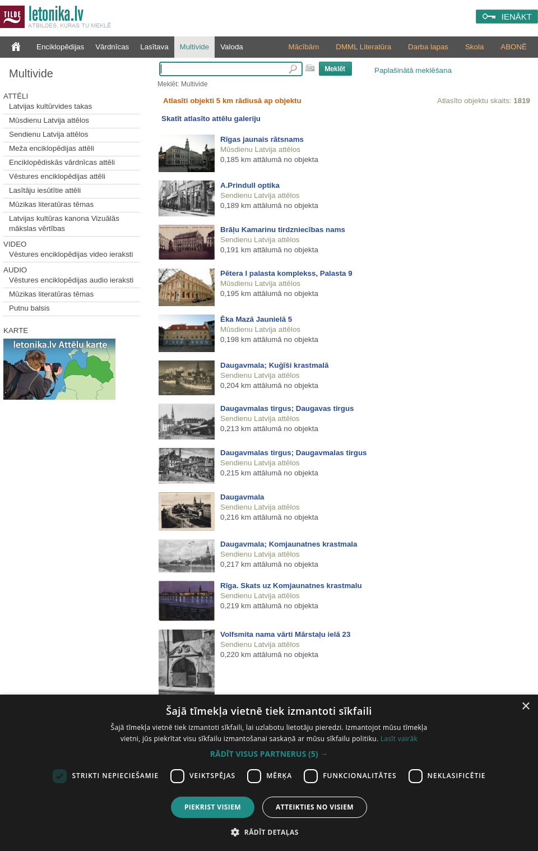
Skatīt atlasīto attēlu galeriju (211, 118)
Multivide (195, 47)
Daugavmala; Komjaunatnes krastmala (288, 544)
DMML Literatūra (363, 47)
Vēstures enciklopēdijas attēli (57, 176)
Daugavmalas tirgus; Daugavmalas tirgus (293, 452)
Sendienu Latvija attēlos (49, 134)
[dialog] (269, 773)
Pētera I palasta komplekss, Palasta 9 (286, 273)
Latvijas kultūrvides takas (50, 106)
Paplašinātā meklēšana (413, 70)
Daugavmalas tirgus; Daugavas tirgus (287, 408)
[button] (269, 754)
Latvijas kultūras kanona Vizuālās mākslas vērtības (64, 223)
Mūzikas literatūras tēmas (51, 204)
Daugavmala (242, 497)
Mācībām (304, 47)
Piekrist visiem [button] (212, 807)
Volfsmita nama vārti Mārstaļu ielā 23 (285, 634)
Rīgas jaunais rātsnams (262, 139)
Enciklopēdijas (60, 47)
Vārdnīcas (112, 47)
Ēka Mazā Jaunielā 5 (256, 319)
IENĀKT (517, 16)
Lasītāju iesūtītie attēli (45, 190)
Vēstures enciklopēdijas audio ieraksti (71, 280)
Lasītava (154, 47)
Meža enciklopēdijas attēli (51, 148)
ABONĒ (513, 47)
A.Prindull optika (250, 185)
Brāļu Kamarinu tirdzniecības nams (282, 229)
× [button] (525, 706)
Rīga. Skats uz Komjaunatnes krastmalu (291, 585)
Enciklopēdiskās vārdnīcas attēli (62, 162)
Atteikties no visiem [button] (315, 807)
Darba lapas (428, 47)
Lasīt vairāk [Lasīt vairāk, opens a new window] (399, 738)
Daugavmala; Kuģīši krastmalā (274, 365)
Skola (474, 47)
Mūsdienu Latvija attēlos (49, 120)
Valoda (231, 47)
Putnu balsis (29, 308)
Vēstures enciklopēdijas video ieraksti (71, 254)
